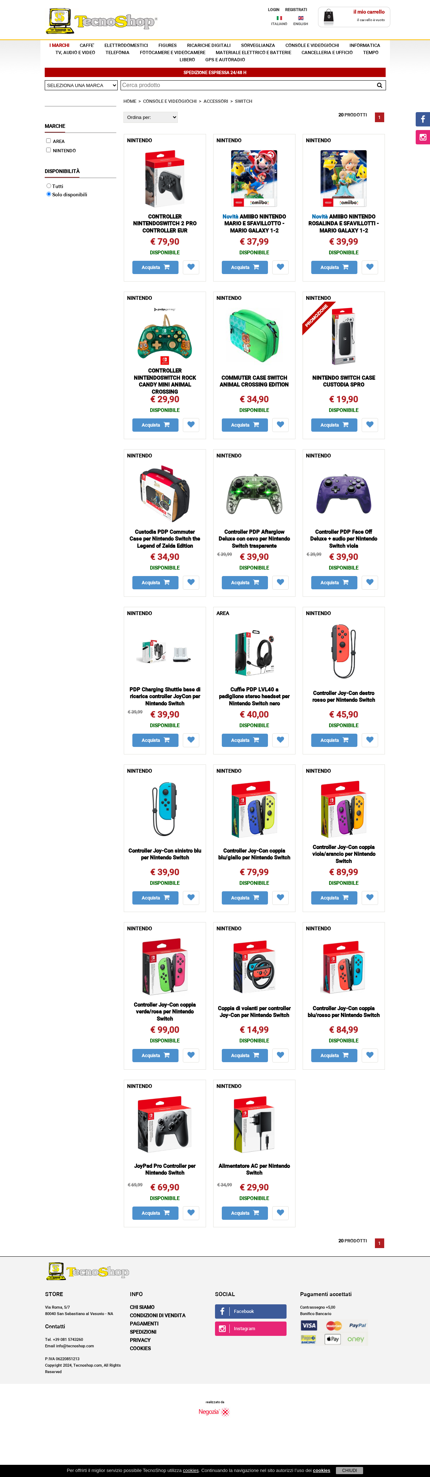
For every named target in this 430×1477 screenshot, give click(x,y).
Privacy (140, 1340)
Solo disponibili (67, 194)
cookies (191, 1470)
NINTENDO (61, 151)
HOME (129, 101)
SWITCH (243, 101)
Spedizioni (143, 1332)
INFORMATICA (365, 45)
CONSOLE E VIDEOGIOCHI (312, 45)
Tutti (55, 186)
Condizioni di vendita (157, 1315)
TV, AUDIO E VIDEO (75, 53)
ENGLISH (300, 24)
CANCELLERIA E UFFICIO (327, 53)
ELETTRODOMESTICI (126, 45)
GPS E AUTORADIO (225, 60)
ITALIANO (279, 24)
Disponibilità (62, 171)
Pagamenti (144, 1324)
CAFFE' (87, 45)
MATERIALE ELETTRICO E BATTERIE (253, 53)
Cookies (140, 1348)
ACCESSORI (216, 101)
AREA (55, 141)
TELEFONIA (118, 53)
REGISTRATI (296, 10)
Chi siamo (142, 1307)
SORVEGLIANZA (258, 45)
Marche (55, 126)
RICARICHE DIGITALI (209, 45)
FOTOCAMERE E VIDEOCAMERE (172, 53)
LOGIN (273, 10)
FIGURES (167, 45)
